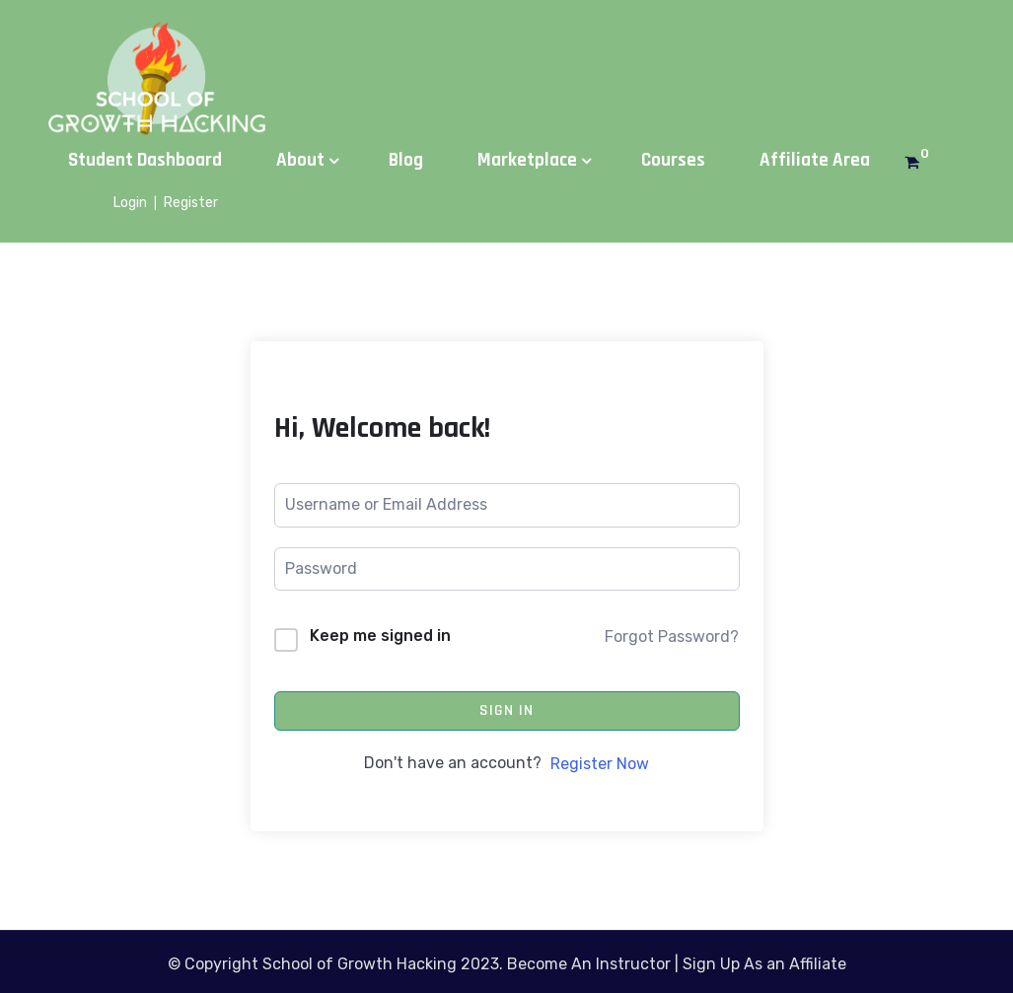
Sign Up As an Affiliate (764, 964)
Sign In (506, 710)
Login (130, 202)
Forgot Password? (672, 636)
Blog (406, 160)
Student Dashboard (145, 160)
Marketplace (527, 160)
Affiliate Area (815, 160)
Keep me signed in (380, 635)
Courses (673, 160)
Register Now (599, 763)
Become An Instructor (589, 964)
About (300, 160)
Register (191, 202)
